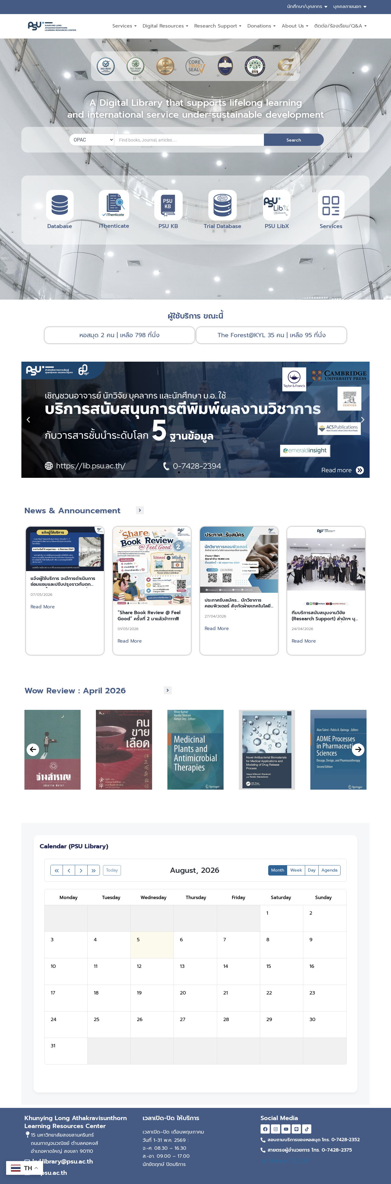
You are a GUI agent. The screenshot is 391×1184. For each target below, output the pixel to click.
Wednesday (153, 897)
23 (312, 993)
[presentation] (33, 764)
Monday (69, 897)
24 (54, 1019)
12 (139, 966)
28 (226, 1019)
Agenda (329, 870)
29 (269, 1019)
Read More (43, 626)
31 (53, 1045)
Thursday (196, 897)
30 (312, 1019)
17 (53, 993)
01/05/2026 (128, 649)
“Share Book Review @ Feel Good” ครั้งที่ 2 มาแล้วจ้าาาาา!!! (149, 635)
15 (268, 966)
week (296, 870)
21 (225, 993)
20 (183, 993)
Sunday (323, 897)
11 (95, 966)
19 (139, 993)
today (112, 870)
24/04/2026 (302, 649)
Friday (238, 897)
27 (182, 1019)
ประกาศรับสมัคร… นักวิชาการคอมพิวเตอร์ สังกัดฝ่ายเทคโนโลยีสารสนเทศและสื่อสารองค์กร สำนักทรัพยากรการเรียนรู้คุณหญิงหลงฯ (239, 628)
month (277, 870)
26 (140, 1019)
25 (96, 1019)
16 (311, 966)
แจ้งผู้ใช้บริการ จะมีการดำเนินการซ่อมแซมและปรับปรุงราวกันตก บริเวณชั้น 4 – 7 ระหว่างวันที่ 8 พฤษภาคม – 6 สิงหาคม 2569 (63, 607)
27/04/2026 (215, 636)
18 (96, 993)
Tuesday (111, 897)
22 (269, 993)
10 (53, 966)
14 (225, 966)
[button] (28, 420)
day (312, 870)
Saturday (281, 897)
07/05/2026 (41, 614)
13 (182, 966)
